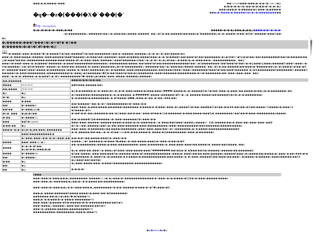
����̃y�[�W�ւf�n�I (267, 30)
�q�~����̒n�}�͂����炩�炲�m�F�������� (245, 12)
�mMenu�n (157, 230)
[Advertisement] (197, 220)
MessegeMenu (49, 26)
